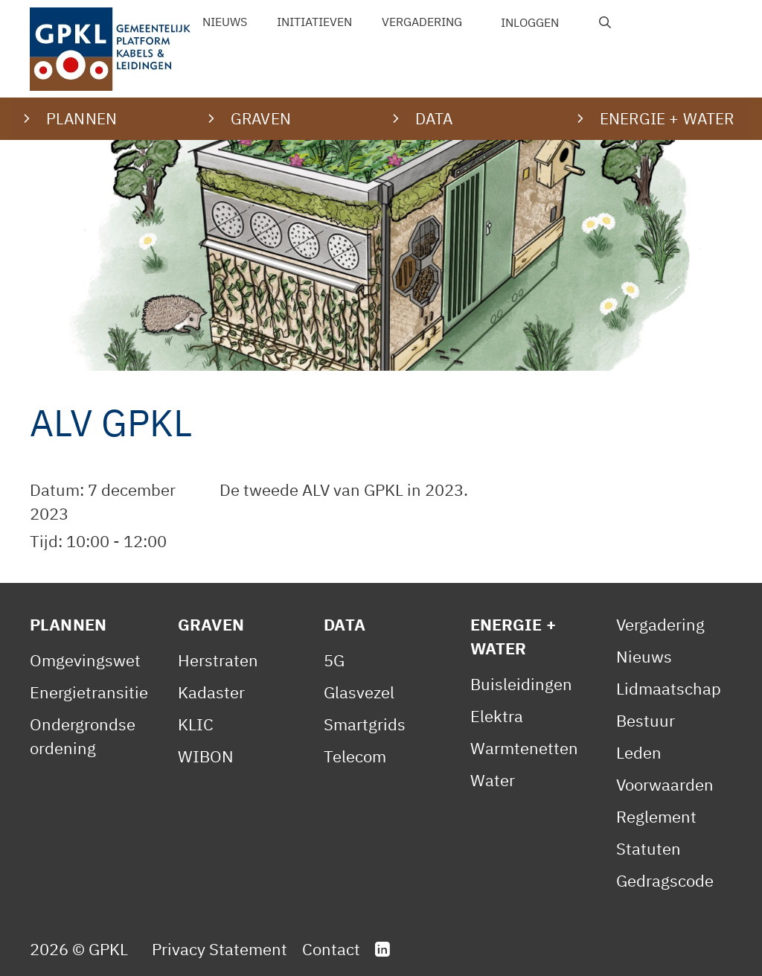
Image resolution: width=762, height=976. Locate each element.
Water (492, 780)
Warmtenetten (524, 748)
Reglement (656, 816)
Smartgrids (365, 724)
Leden (639, 752)
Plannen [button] (81, 118)
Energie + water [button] (667, 118)
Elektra (496, 716)
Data (344, 624)
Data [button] (434, 118)
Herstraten (218, 660)
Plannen (68, 624)
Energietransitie (89, 692)
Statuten (648, 848)
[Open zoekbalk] (605, 22)
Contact (331, 949)
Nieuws (224, 21)
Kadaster (211, 692)
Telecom (355, 756)
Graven (211, 624)
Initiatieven (314, 21)
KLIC (196, 724)
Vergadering (422, 21)
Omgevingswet (85, 660)
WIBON (206, 756)
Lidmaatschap (668, 688)
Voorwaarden (665, 784)
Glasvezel (359, 692)
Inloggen (530, 22)
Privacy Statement (219, 949)
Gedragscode (665, 880)
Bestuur (645, 720)
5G (334, 660)
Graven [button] (261, 118)
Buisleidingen (521, 684)
